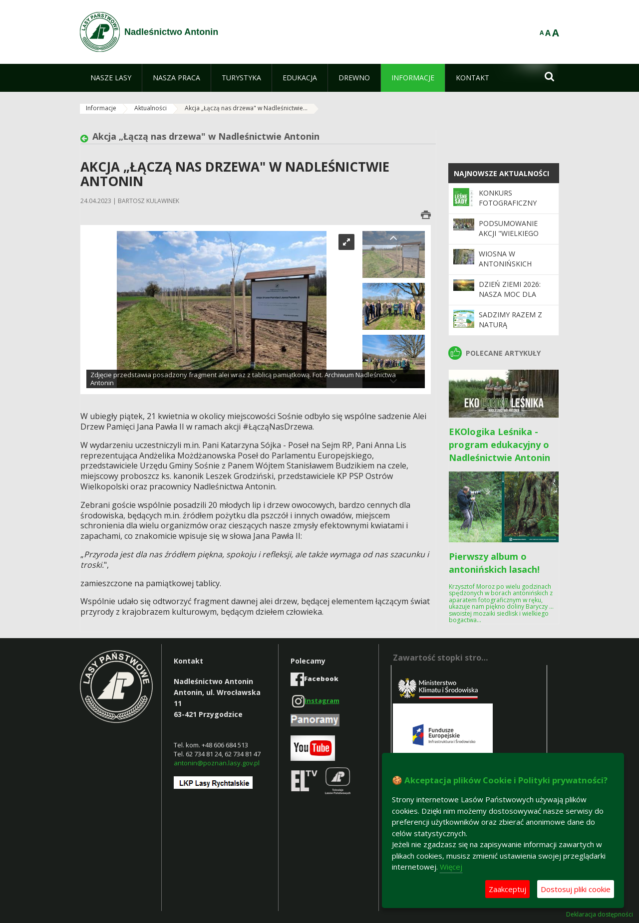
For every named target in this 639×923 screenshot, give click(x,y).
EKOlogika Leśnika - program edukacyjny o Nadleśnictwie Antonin (499, 444)
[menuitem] (111, 78)
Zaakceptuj (507, 889)
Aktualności (150, 108)
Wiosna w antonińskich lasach (505, 264)
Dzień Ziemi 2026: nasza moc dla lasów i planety (510, 294)
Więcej (451, 867)
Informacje (101, 108)
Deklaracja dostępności (599, 914)
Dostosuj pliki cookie (576, 889)
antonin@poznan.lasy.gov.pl (217, 762)
